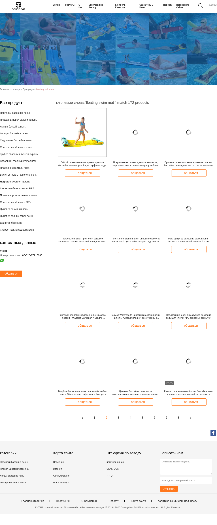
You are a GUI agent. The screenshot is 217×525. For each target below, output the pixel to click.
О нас (80, 6)
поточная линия (115, 462)
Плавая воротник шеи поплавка (18, 195)
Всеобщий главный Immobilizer (18, 161)
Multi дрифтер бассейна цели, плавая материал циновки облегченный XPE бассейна (188, 240)
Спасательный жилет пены (16, 147)
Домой (56, 5)
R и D (109, 475)
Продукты (69, 5)
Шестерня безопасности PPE (17, 188)
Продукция (63, 501)
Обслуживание (61, 475)
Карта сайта (138, 501)
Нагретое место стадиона (15, 181)
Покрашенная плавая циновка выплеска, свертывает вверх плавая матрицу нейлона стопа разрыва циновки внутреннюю (135, 164)
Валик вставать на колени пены (18, 174)
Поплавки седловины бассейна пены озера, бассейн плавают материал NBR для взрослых (82, 316)
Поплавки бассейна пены (15, 112)
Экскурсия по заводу (96, 6)
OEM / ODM (113, 468)
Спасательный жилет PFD (15, 202)
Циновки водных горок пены (16, 215)
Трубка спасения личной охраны (19, 154)
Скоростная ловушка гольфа (17, 229)
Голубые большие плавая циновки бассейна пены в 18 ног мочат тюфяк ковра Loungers (82, 393)
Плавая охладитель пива (14, 167)
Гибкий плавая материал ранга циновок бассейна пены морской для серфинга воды (82, 164)
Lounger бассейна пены (14, 133)
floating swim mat (45, 89)
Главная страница (32, 501)
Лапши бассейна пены (13, 126)
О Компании (89, 501)
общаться (11, 273)
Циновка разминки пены (14, 209)
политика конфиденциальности (177, 501)
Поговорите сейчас (182, 6)
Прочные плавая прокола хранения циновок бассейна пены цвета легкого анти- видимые (188, 164)
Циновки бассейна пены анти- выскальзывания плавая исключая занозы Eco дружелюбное (135, 393)
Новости (167, 5)
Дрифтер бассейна (11, 222)
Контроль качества (120, 6)
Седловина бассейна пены (15, 140)
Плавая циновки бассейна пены (18, 119)
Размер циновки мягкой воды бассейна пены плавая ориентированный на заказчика (188, 393)
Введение (58, 462)
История (57, 468)
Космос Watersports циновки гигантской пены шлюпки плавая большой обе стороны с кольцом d (135, 316)
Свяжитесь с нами (146, 6)
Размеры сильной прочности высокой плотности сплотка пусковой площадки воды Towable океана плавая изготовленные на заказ (82, 240)
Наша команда (61, 482)
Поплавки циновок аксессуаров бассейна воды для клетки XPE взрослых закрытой (188, 316)
